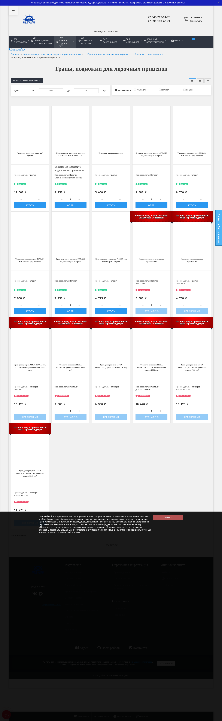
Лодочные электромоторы (155, 40)
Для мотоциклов (132, 40)
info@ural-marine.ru (106, 31)
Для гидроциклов (109, 40)
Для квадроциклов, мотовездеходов (42, 41)
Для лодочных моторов (87, 41)
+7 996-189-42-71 (159, 21)
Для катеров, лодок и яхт (65, 42)
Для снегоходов (20, 40)
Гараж (177, 40)
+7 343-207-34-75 (159, 17)
